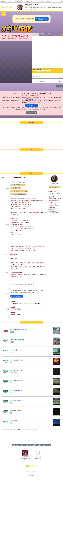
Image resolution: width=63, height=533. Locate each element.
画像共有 (40, 1)
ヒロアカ (12, 331)
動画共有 (48, 1)
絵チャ (11, 1)
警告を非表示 (31, 112)
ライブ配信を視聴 (41, 19)
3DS (11, 352)
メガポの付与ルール (16, 296)
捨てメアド (3, 1)
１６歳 (32, 9)
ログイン (13, 292)
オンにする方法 (31, 105)
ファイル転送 (26, 1)
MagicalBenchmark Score (22, 284)
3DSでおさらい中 (15, 350)
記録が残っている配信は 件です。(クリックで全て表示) (20, 429)
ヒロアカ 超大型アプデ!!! (17, 329)
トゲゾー (27, 9)
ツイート (59, 86)
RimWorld (13, 254)
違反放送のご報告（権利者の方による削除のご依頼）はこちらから (31, 445)
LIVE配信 (18, 1)
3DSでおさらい (14, 421)
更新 (38, 292)
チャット (33, 1)
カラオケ (15, 372)
